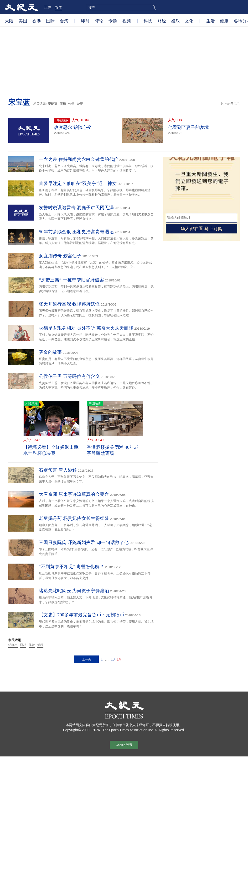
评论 (99, 21)
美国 (23, 21)
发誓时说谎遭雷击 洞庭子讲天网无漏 (76, 207)
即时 (85, 21)
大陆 (9, 21)
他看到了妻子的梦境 (188, 127)
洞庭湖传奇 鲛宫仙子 (60, 255)
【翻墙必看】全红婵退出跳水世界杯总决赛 (51, 450)
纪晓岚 (52, 104)
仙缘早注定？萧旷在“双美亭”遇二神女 (78, 183)
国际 (50, 21)
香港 (36, 21)
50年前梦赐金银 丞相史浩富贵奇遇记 (76, 231)
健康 (224, 21)
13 (113, 659)
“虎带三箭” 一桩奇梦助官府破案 (71, 279)
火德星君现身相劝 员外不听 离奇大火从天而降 (86, 328)
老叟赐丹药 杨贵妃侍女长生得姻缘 (74, 518)
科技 (148, 21)
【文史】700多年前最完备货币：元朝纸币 (81, 614)
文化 (189, 21)
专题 (112, 21)
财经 (161, 21)
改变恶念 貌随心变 (73, 127)
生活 (210, 21)
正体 (47, 7)
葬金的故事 (50, 352)
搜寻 (153, 7)
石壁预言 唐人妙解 (58, 470)
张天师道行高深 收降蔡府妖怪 (69, 303)
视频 (126, 21)
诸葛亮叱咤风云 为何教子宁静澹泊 (74, 590)
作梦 (71, 104)
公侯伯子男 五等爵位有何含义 (69, 376)
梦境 (80, 104)
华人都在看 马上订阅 (201, 228)
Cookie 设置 (124, 745)
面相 (63, 104)
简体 (58, 7)
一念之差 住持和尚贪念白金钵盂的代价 (78, 159)
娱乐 (175, 21)
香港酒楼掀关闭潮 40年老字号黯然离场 (113, 450)
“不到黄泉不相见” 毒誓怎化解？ (71, 566)
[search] (121, 7)
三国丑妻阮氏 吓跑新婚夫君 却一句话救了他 (84, 542)
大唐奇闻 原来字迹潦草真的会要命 (74, 494)
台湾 (64, 21)
